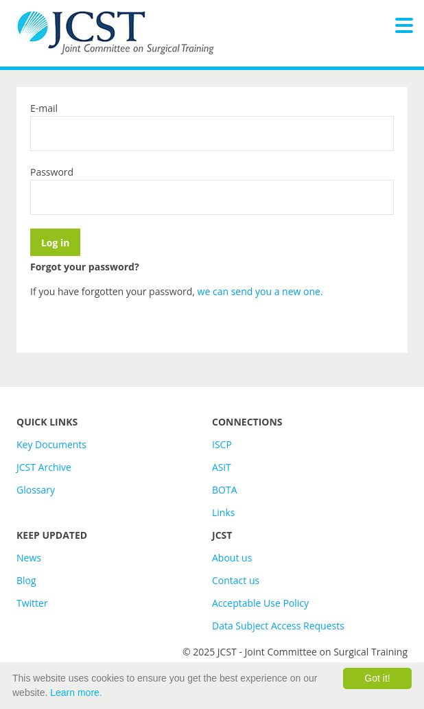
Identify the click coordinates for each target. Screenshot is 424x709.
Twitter (32, 602)
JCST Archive (43, 467)
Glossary (35, 489)
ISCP (222, 444)
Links (223, 512)
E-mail (44, 108)
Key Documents (51, 444)
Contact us (235, 580)
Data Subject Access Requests (278, 625)
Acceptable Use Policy (260, 602)
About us (232, 557)
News (28, 557)
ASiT (221, 467)
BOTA (224, 489)
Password (51, 171)
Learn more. (76, 692)
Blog (26, 580)
